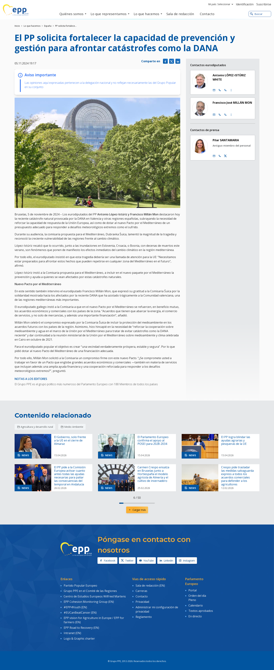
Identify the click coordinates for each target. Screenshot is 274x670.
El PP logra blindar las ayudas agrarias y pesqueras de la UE (235, 440)
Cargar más (137, 510)
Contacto (142, 596)
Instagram (187, 560)
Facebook (107, 560)
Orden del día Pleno (197, 597)
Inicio (17, 25)
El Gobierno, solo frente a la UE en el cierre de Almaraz (70, 440)
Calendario (195, 605)
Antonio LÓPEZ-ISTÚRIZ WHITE (229, 77)
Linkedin (166, 560)
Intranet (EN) (72, 630)
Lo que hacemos (32, 25)
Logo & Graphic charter (79, 636)
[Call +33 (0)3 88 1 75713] (225, 90)
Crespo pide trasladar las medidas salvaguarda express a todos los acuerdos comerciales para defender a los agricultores (237, 476)
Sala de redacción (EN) (150, 585)
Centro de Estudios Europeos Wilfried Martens (95, 596)
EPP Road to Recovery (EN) (81, 625)
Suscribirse (263, 4)
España (47, 25)
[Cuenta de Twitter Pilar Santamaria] (225, 156)
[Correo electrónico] (214, 90)
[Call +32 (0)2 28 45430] (219, 114)
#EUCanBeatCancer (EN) (80, 611)
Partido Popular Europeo (80, 585)
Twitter (127, 560)
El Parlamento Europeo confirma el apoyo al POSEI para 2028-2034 (153, 440)
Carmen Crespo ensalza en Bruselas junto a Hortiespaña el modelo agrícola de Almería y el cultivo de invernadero (153, 474)
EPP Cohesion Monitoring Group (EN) (89, 601)
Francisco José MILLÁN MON (232, 103)
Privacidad (142, 601)
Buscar (256, 14)
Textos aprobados (200, 610)
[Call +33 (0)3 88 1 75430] (225, 114)
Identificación (245, 4)
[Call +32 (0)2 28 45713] (219, 90)
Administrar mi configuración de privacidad (157, 608)
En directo (195, 615)
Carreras (141, 590)
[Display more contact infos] (231, 90)
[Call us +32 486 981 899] (219, 156)
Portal (192, 590)
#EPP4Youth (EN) (75, 606)
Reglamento (144, 615)
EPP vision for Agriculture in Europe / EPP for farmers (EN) (94, 618)
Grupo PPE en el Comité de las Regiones (90, 590)
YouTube (146, 560)
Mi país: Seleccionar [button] (221, 4)
